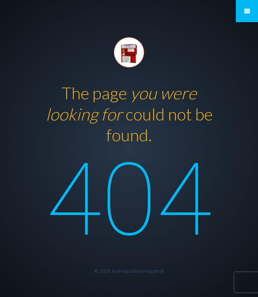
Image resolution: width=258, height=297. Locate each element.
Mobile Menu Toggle (247, 11)
